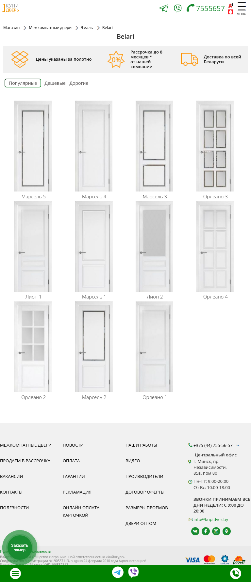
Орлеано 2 (33, 397)
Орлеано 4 (215, 296)
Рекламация (77, 492)
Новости (73, 445)
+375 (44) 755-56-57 (217, 445)
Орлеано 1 (154, 397)
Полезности (14, 508)
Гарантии (74, 476)
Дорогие (79, 83)
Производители (144, 476)
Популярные (23, 83)
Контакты (11, 492)
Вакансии (11, 476)
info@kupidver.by (210, 519)
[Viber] (178, 10)
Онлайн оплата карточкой (81, 511)
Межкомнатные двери (26, 445)
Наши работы (141, 445)
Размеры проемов (147, 508)
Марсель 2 (94, 397)
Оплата (71, 461)
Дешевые (54, 83)
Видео (133, 461)
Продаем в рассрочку (25, 461)
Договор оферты (145, 492)
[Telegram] (164, 9)
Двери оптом (141, 523)
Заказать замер (19, 547)
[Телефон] (207, 9)
